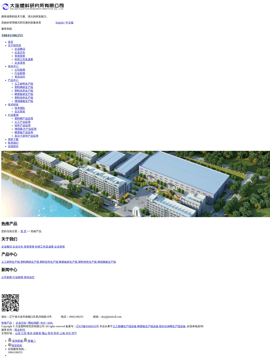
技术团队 (20, 108)
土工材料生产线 (24, 83)
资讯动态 (20, 76)
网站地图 (33, 322)
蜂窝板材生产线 (24, 94)
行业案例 (13, 115)
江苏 (24, 333)
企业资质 (20, 62)
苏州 (57, 333)
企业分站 (21, 322)
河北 (69, 333)
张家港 (37, 333)
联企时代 (20, 329)
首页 (10, 42)
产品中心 (13, 80)
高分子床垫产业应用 (26, 135)
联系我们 (13, 142)
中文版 (70, 22)
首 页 (23, 231)
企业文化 (20, 52)
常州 (51, 333)
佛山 (45, 333)
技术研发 (13, 104)
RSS (43, 322)
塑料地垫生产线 (24, 97)
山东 (18, 333)
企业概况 (20, 49)
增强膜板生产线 (24, 101)
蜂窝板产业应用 (24, 132)
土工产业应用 (22, 122)
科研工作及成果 (24, 59)
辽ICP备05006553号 (87, 326)
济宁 (74, 333)
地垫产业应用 (22, 125)
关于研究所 (14, 45)
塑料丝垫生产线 (24, 90)
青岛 (30, 333)
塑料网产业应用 (24, 118)
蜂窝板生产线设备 (147, 326)
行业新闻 (20, 73)
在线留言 (13, 146)
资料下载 (13, 139)
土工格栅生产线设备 (125, 326)
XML (50, 322)
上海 (63, 333)
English (60, 22)
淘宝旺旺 (15, 345)
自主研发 (20, 111)
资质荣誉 (20, 55)
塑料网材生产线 (24, 87)
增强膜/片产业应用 (25, 129)
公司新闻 (20, 69)
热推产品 (6, 322)
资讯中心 (13, 66)
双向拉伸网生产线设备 (172, 326)
